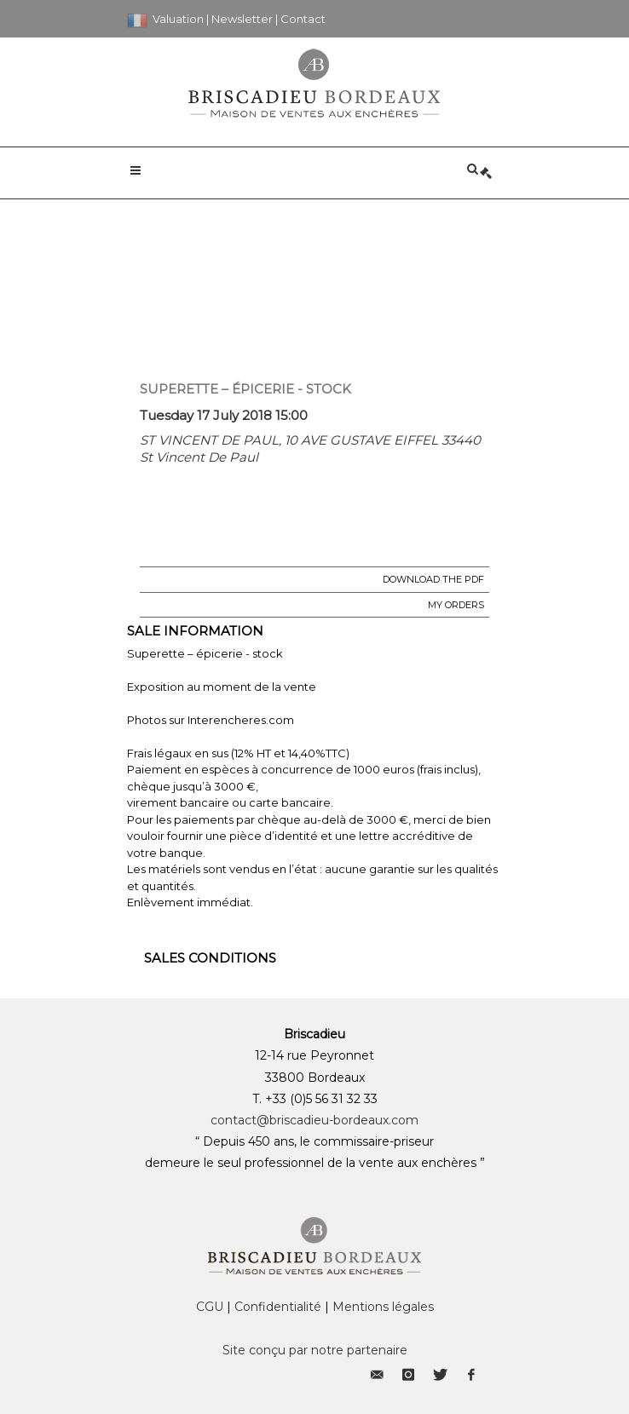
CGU (209, 1306)
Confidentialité (277, 1306)
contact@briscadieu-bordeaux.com (314, 1120)
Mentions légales (383, 1306)
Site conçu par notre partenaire (314, 1350)
